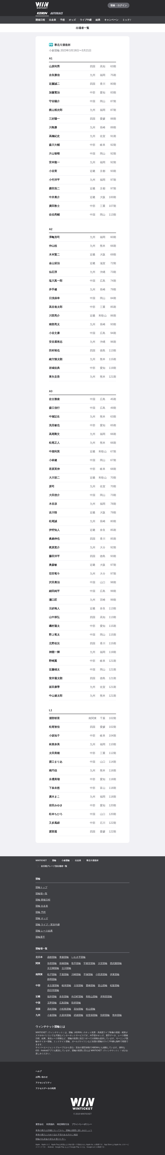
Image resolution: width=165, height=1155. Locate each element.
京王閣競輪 (53, 968)
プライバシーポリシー (82, 1124)
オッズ (72, 19)
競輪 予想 (41, 912)
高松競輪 (52, 1009)
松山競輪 (90, 1009)
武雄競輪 (78, 1015)
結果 (98, 19)
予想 (62, 19)
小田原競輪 (101, 974)
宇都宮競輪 (89, 963)
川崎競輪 (76, 974)
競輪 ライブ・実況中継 (48, 924)
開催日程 (40, 19)
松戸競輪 (52, 974)
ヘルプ (39, 1071)
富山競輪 (102, 985)
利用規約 (50, 1124)
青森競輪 (64, 957)
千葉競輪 (64, 974)
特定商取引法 (63, 1124)
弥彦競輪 (52, 963)
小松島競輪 (65, 1009)
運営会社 (40, 1124)
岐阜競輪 (66, 985)
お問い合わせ (42, 1077)
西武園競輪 (116, 963)
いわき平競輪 (78, 957)
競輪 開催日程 (43, 899)
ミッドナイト (129, 19)
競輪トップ (41, 887)
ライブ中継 (86, 19)
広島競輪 (64, 1002)
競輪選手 (40, 937)
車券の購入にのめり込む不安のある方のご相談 (57, 1135)
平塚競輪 (88, 974)
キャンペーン (111, 19)
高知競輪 (78, 1009)
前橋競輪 (64, 963)
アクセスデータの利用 (46, 1088)
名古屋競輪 (53, 985)
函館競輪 (52, 957)
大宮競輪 (102, 963)
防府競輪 (76, 1002)
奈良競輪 (64, 996)
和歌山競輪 (92, 996)
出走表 (52, 19)
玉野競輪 (52, 1002)
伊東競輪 (114, 974)
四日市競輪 (53, 990)
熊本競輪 (117, 1015)
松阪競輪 (114, 985)
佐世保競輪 (92, 1015)
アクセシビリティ (44, 1083)
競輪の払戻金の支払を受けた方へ (51, 1139)
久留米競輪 (65, 1015)
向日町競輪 (77, 996)
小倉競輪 (52, 1015)
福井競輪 (52, 996)
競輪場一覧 (41, 893)
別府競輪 (105, 1015)
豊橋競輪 (90, 985)
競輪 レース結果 (44, 930)
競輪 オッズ (42, 918)
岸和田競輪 (106, 996)
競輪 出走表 (42, 906)
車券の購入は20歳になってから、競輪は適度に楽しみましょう (64, 1130)
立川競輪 (66, 968)
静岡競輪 (52, 979)
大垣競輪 (78, 985)
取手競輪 (76, 963)
